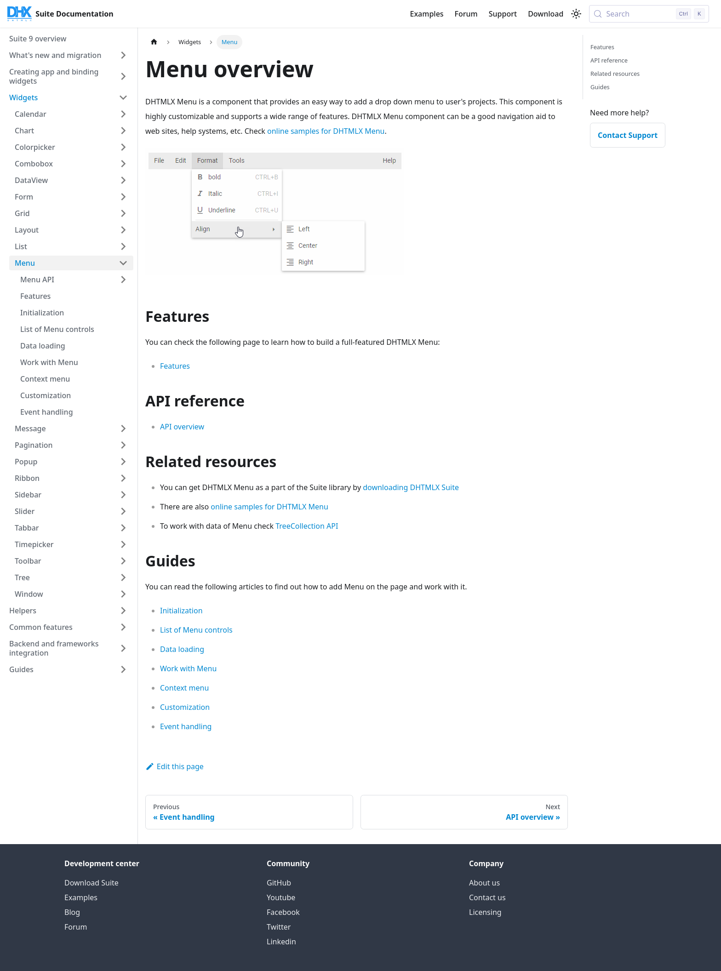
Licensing (485, 912)
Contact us (487, 897)
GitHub (279, 883)
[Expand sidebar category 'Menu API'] (123, 279)
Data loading (182, 649)
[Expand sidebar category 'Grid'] (123, 213)
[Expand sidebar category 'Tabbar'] (123, 527)
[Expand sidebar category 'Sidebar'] (123, 494)
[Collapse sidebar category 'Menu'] (123, 263)
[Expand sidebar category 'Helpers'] (123, 610)
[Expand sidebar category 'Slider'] (123, 511)
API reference (609, 60)
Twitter (279, 927)
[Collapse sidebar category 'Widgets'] (123, 97)
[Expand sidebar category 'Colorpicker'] (123, 147)
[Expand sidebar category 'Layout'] (123, 230)
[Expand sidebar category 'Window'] (123, 594)
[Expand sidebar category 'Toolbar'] (123, 561)
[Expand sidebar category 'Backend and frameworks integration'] (123, 648)
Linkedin (281, 942)
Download (545, 14)
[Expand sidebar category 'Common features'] (123, 627)
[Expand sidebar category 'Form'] (123, 196)
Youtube (281, 897)
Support (503, 14)
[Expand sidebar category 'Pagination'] (123, 445)
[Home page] (154, 42)
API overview (182, 427)
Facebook (283, 912)
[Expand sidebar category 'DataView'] (123, 180)
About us (484, 883)
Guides (600, 87)
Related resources (615, 73)
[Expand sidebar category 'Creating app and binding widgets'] (123, 76)
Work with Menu (188, 668)
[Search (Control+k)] (649, 14)
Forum (466, 14)
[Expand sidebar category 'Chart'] (123, 130)
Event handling (186, 726)
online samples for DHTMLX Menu (325, 131)
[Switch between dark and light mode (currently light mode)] (576, 13)
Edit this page (174, 766)
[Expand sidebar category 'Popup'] (123, 461)
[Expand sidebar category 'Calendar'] (123, 114)
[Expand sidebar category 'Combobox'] (123, 163)
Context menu (184, 688)
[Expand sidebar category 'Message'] (123, 428)
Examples (426, 14)
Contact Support (628, 135)
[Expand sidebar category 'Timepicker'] (123, 544)
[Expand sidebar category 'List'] (123, 246)
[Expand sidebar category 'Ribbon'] (123, 478)
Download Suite (91, 883)
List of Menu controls (196, 630)
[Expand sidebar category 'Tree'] (123, 577)
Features (175, 366)
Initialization (181, 610)
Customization (185, 707)
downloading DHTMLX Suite (411, 487)
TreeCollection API (306, 526)
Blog (72, 912)
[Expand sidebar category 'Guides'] (123, 669)
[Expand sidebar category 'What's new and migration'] (123, 55)
